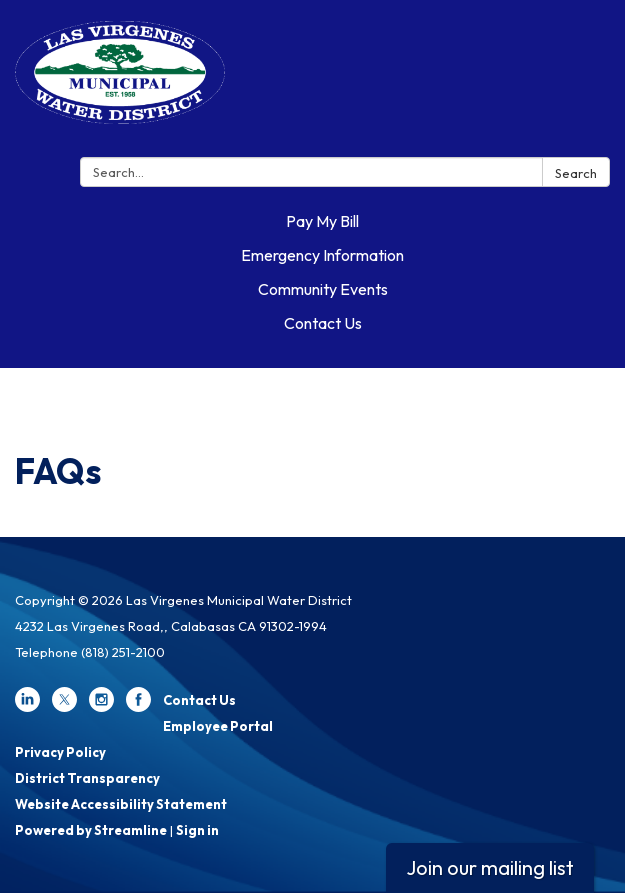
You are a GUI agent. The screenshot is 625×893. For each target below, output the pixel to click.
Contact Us (323, 323)
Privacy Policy (60, 752)
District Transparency (87, 778)
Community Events (323, 289)
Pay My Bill (322, 221)
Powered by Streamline (91, 830)
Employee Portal (218, 726)
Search (576, 173)
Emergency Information (322, 255)
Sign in (197, 830)
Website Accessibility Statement (121, 804)
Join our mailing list (490, 867)
